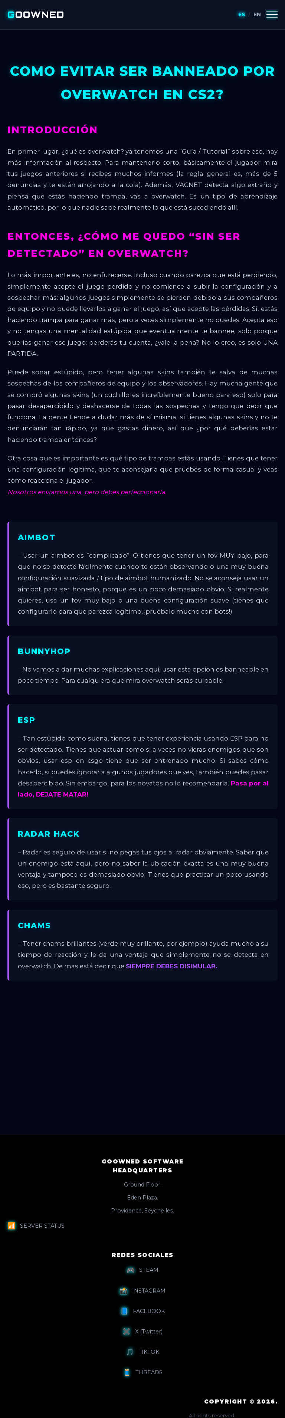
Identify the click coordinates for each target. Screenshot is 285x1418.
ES (241, 14)
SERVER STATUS (36, 1226)
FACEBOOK (142, 1311)
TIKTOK (142, 1352)
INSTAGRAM (142, 1291)
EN (257, 14)
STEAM (142, 1270)
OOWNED (36, 14)
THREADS (143, 1373)
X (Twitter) (142, 1331)
